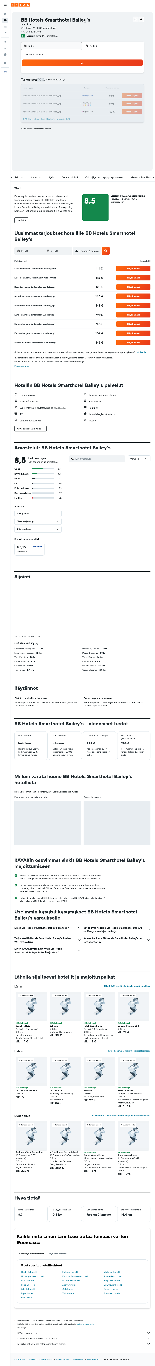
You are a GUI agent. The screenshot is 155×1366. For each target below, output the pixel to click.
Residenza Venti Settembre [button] (29, 1101)
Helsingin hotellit (29, 1221)
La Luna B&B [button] (56, 1040)
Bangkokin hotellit (112, 1230)
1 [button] (65, 74)
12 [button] (43, 88)
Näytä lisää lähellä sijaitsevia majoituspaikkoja (127, 935)
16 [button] (72, 88)
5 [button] (43, 81)
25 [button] (36, 103)
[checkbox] (30, 549)
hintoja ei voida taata (85, 1274)
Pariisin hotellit (28, 1234)
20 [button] (50, 95)
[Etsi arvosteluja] (100, 458)
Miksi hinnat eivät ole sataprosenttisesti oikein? (84, 1293)
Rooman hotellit (94, 1309)
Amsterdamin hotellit (113, 1226)
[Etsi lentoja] (5, 14)
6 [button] (50, 81)
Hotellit (32, 1309)
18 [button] (36, 95)
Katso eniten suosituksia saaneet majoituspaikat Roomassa (121, 1065)
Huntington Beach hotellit (34, 1226)
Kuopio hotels (28, 1247)
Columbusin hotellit (113, 1234)
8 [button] (65, 81)
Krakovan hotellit (70, 1221)
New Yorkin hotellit (71, 1230)
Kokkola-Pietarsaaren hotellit (76, 1226)
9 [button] (72, 81)
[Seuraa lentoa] (5, 48)
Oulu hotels (68, 1238)
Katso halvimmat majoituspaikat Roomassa (129, 1000)
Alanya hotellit (69, 1234)
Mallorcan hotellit (112, 1221)
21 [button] (58, 95)
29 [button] (65, 103)
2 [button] (72, 74)
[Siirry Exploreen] (5, 42)
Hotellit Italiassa (63, 1309)
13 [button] (51, 88)
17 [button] (29, 95)
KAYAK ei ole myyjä (84, 1282)
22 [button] (65, 95)
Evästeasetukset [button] (22, 366)
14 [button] (58, 88)
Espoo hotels (28, 1243)
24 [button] (29, 103)
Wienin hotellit (28, 1238)
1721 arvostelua (50, 35)
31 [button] (29, 110)
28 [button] (58, 103)
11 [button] (36, 88)
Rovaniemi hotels (112, 1243)
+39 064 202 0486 (32, 31)
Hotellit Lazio (78, 1309)
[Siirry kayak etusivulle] (20, 5)
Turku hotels (68, 1243)
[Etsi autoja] (5, 27)
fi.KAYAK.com (20, 1309)
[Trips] (5, 63)
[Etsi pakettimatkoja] (5, 33)
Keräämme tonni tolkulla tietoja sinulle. (84, 1288)
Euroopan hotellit (46, 1309)
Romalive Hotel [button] (23, 975)
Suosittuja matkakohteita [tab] (32, 1203)
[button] (5, 4)
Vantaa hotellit (28, 1230)
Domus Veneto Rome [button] (94, 1104)
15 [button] (65, 88)
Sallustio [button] (54, 975)
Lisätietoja (141, 352)
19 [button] (43, 95)
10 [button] (29, 88)
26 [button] (43, 103)
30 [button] (72, 103)
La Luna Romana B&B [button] (128, 975)
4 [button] (36, 81)
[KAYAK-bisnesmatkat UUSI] (5, 54)
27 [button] (50, 103)
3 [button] (29, 81)
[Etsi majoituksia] (5, 20)
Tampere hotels (111, 1238)
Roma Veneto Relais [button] (127, 1104)
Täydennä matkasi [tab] (58, 1203)
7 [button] (58, 81)
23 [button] (72, 95)
